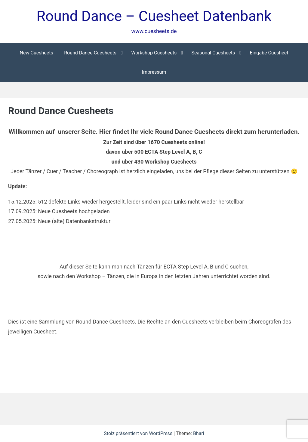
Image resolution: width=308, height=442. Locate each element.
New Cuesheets (36, 53)
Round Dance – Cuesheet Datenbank (154, 16)
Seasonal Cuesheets (213, 53)
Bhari (198, 433)
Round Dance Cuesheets (90, 53)
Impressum (154, 72)
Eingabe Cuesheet (269, 53)
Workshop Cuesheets (154, 53)
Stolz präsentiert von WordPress (139, 433)
